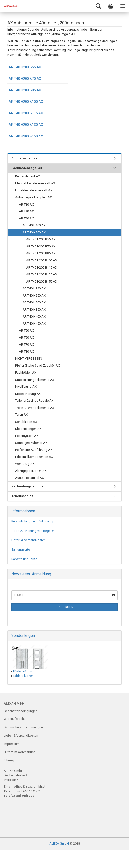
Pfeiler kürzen (22, 671)
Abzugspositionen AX (31, 471)
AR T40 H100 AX (34, 225)
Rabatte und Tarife (24, 559)
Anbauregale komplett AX (33, 197)
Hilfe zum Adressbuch (19, 752)
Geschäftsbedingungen (20, 711)
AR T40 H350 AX (34, 309)
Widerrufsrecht (14, 719)
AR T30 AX (26, 211)
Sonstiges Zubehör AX (31, 443)
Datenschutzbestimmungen (23, 727)
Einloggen (65, 607)
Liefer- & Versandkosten (28, 540)
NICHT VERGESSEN (28, 358)
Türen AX (21, 414)
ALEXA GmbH (59, 843)
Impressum (12, 744)
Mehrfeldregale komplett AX (35, 183)
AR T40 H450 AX (34, 323)
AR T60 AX (26, 337)
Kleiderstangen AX (28, 429)
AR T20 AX (26, 204)
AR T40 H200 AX (34, 232)
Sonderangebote (25, 158)
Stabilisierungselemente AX (34, 380)
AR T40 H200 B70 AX (25, 79)
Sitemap (9, 760)
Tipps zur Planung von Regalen (33, 531)
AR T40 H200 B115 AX (26, 113)
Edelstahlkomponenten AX (34, 457)
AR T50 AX (26, 330)
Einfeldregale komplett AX (33, 190)
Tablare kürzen (23, 676)
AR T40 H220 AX (34, 288)
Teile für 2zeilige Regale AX (34, 400)
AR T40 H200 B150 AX (26, 136)
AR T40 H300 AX (34, 302)
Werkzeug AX (25, 464)
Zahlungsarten (21, 549)
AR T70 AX (26, 344)
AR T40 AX (26, 218)
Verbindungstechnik (27, 486)
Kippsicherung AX (28, 394)
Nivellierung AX (26, 386)
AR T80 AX (26, 351)
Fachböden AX (25, 372)
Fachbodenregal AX (27, 168)
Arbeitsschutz (22, 496)
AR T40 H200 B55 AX (25, 67)
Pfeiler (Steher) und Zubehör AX (37, 365)
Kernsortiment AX (27, 176)
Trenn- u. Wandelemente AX (34, 408)
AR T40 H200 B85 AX (25, 90)
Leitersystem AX (26, 436)
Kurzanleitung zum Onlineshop (32, 521)
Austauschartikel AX (29, 478)
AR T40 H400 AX (34, 316)
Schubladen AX (26, 422)
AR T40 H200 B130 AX (26, 125)
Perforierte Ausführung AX (33, 450)
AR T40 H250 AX (34, 295)
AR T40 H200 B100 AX (26, 102)
